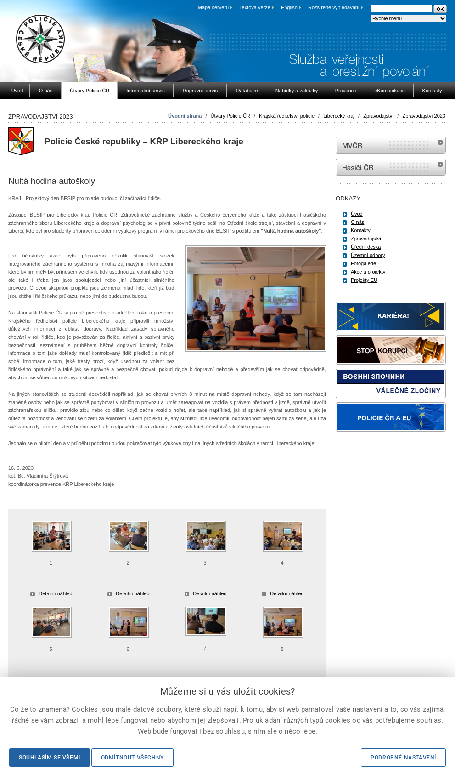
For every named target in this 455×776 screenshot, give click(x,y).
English (289, 7)
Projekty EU (364, 280)
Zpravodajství (378, 116)
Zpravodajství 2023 (423, 116)
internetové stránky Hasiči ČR (391, 167)
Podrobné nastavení (403, 757)
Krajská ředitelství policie (287, 116)
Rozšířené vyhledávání (334, 7)
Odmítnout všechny (132, 757)
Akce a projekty (368, 271)
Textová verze (254, 7)
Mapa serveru (213, 7)
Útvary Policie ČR (230, 116)
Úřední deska (366, 247)
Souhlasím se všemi (49, 757)
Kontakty (361, 230)
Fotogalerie (363, 263)
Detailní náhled (55, 593)
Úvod (357, 214)
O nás (357, 222)
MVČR (391, 145)
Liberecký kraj (338, 116)
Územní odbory (368, 255)
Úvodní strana (185, 116)
